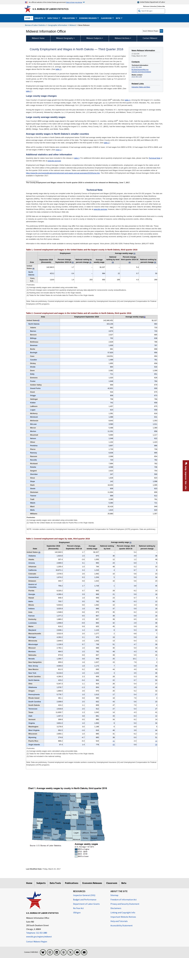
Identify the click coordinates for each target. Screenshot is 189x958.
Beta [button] (118, 18)
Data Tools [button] (53, 18)
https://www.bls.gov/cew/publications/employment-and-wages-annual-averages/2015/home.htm (63, 173)
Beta (123, 883)
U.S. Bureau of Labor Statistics (51, 9)
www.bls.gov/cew (54, 161)
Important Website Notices (123, 916)
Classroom (111, 883)
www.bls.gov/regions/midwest (141, 72)
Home (29, 883)
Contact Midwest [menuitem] (150, 38)
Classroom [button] (106, 18)
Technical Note (154, 158)
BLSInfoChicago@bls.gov (140, 69)
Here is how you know (74, 2)
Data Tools (55, 883)
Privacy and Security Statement (124, 903)
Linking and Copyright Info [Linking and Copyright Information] (122, 912)
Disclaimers (115, 908)
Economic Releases (92, 883)
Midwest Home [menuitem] (38, 38)
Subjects (41, 883)
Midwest (72, 25)
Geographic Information (57, 25)
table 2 (28, 91)
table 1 (58, 69)
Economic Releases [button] (88, 18)
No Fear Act (78, 908)
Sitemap (114, 895)
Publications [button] (68, 18)
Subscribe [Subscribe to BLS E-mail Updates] (161, 6)
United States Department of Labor (151, 2)
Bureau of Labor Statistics (35, 25)
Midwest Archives (122, 38)
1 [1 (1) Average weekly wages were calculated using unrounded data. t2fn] (144, 317)
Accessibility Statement (121, 925)
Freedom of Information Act (123, 899)
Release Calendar (150, 6)
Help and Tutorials (119, 921)
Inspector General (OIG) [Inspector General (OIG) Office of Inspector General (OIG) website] (84, 895)
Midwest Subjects (93, 38)
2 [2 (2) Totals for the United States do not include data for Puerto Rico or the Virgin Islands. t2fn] (38, 320)
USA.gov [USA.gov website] (77, 912)
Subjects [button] (39, 18)
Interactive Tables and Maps (141, 87)
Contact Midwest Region (36, 941)
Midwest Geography (64, 38)
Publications (71, 883)
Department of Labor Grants (86, 903)
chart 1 (58, 150)
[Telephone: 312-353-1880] (47, 933)
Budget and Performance (84, 899)
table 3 (76, 158)
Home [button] (28, 18)
